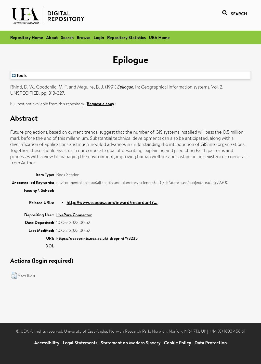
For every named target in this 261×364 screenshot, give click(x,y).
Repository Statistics (126, 37)
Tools (19, 75)
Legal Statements (80, 343)
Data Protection (210, 343)
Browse (83, 37)
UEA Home (159, 37)
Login (99, 37)
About (52, 37)
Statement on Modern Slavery (131, 343)
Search (67, 37)
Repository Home (26, 37)
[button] (14, 275)
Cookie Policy (177, 343)
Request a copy (100, 103)
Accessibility (46, 343)
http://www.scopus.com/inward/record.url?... (112, 202)
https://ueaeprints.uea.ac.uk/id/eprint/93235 (97, 238)
